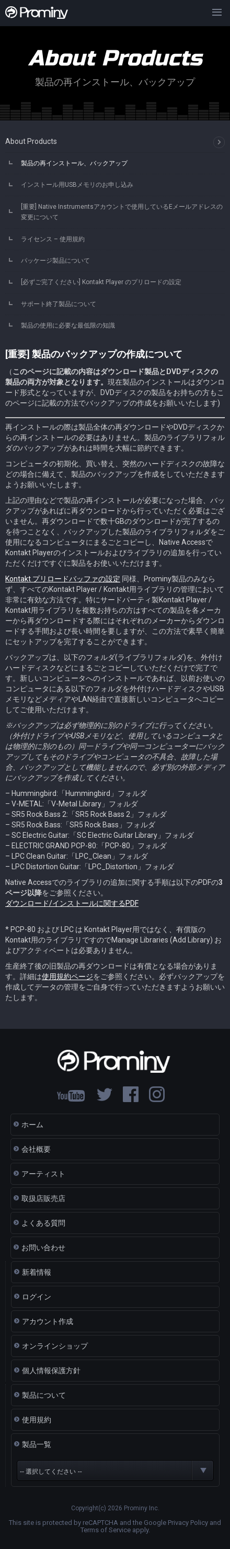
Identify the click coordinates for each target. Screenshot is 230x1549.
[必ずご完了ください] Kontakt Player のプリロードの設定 (101, 282)
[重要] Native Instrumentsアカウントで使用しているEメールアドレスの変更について (122, 212)
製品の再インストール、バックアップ (74, 163)
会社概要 (36, 1149)
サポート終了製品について (58, 304)
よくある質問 (43, 1223)
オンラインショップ (55, 1346)
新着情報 (36, 1272)
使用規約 (36, 1420)
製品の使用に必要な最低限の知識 (68, 325)
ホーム (32, 1124)
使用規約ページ (67, 976)
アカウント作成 (47, 1321)
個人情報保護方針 (51, 1370)
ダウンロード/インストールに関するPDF (72, 903)
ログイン (36, 1297)
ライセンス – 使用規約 (53, 239)
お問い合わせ (43, 1247)
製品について (44, 1395)
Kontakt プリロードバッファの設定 (62, 579)
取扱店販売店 (43, 1198)
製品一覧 (36, 1444)
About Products (31, 141)
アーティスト (43, 1174)
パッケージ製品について (55, 260)
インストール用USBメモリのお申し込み (77, 184)
